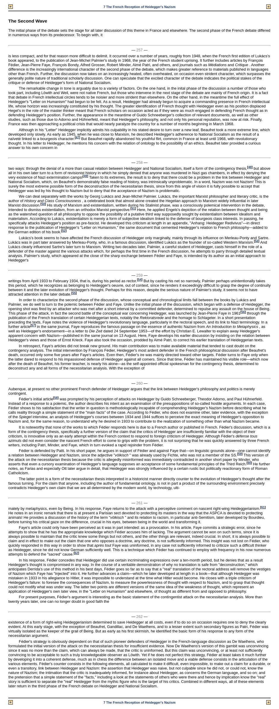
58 (55, 397)
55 (73, 293)
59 (240, 454)
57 (33, 325)
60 (249, 462)
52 (63, 230)
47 (77, 137)
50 (43, 204)
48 (249, 167)
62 (76, 553)
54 (139, 279)
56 (243, 312)
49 (85, 176)
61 (262, 507)
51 (133, 208)
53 (256, 240)
